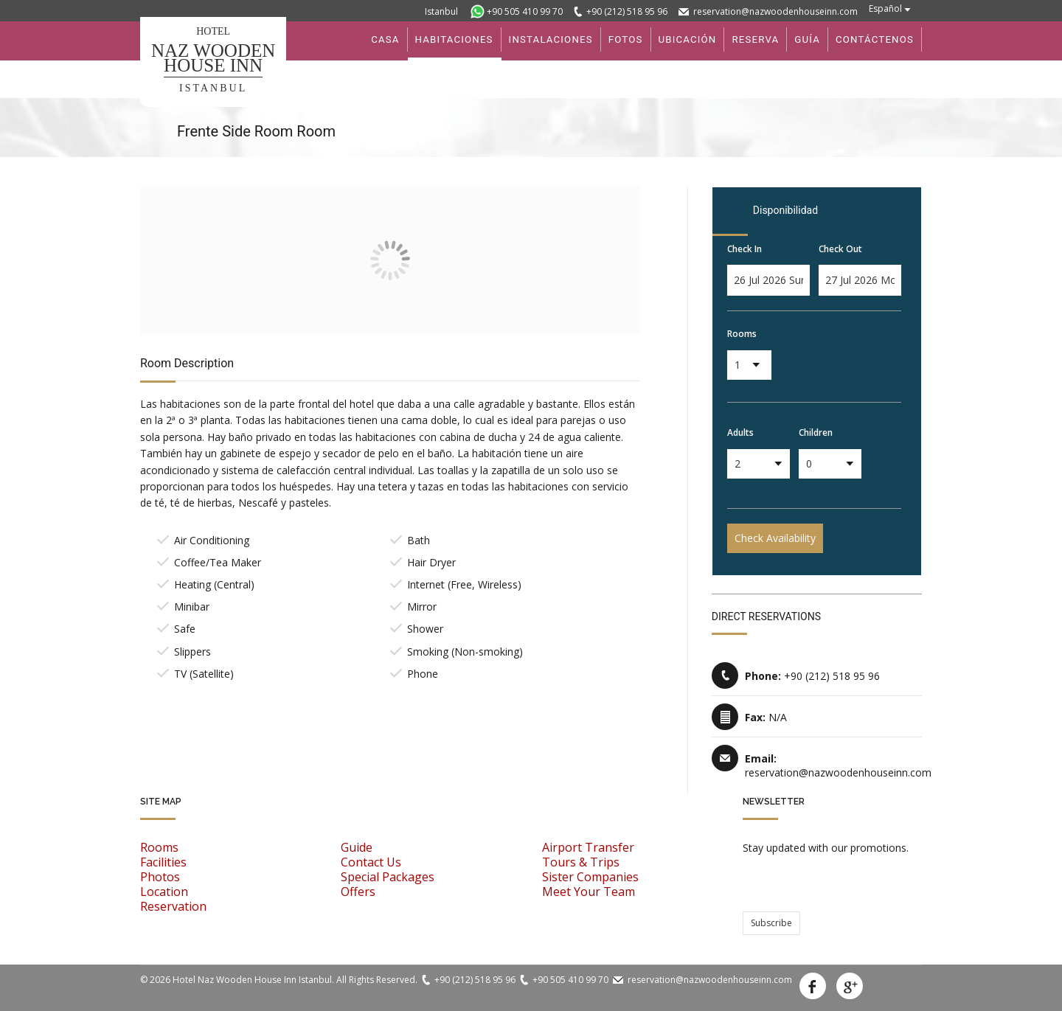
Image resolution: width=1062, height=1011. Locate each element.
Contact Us (371, 862)
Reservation (173, 906)
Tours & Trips (581, 862)
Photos (160, 877)
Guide (356, 847)
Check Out (840, 249)
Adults (740, 432)
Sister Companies (590, 877)
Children (816, 432)
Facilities (163, 862)
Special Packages (387, 877)
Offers (358, 891)
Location (164, 891)
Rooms (742, 333)
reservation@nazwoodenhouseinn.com (775, 11)
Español (885, 8)
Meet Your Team (588, 891)
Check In (744, 249)
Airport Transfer (588, 847)
